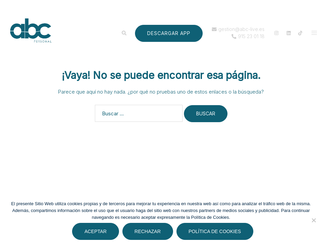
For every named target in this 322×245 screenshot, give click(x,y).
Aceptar (95, 231)
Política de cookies (215, 231)
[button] (123, 33)
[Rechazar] (313, 220)
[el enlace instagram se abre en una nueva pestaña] (275, 32)
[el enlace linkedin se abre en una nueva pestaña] (288, 32)
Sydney (128, 190)
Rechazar (148, 231)
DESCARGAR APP (168, 33)
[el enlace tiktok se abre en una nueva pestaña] (300, 32)
